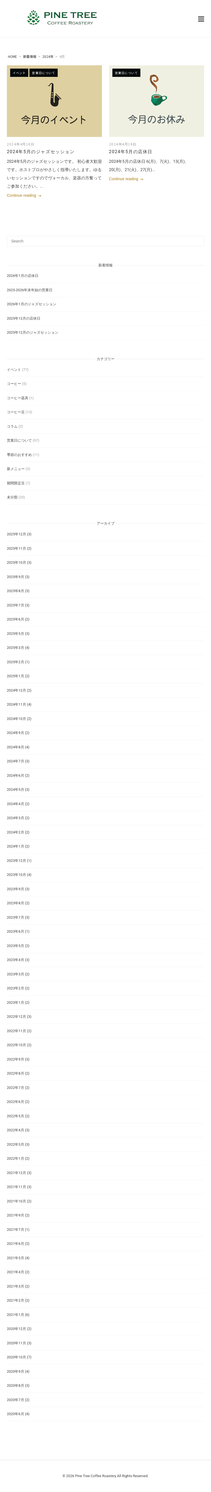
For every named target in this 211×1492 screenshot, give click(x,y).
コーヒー (14, 384)
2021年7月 (15, 1229)
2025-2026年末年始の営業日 (29, 290)
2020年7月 (15, 1400)
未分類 (12, 497)
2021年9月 (15, 1215)
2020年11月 (16, 1343)
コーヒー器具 (17, 398)
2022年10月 (16, 1045)
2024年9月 (15, 733)
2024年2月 (15, 832)
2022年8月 (15, 1073)
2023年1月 (15, 1002)
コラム (12, 426)
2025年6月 (15, 619)
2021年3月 (15, 1286)
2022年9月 (15, 1059)
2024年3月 (15, 818)
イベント (19, 73)
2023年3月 (15, 974)
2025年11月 (16, 548)
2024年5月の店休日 (131, 151)
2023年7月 (15, 917)
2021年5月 (15, 1258)
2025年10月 (16, 562)
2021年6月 (15, 1244)
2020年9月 (15, 1371)
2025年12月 (16, 534)
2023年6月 (15, 931)
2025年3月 (15, 648)
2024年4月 (15, 804)
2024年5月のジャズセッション (41, 151)
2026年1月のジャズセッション (31, 304)
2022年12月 (16, 1017)
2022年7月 (15, 1088)
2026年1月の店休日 (22, 276)
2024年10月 (16, 719)
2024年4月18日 (20, 144)
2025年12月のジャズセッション (32, 332)
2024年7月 (15, 761)
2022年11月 (16, 1031)
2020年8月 (15, 1385)
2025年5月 (15, 634)
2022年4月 (15, 1130)
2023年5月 (15, 946)
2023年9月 (15, 889)
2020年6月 (15, 1414)
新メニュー (16, 469)
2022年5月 (15, 1116)
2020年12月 (16, 1329)
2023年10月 (16, 875)
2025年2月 (15, 662)
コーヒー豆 (16, 412)
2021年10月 (16, 1201)
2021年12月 (16, 1173)
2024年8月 (15, 747)
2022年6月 (15, 1102)
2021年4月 (15, 1272)
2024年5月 (15, 789)
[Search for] (105, 241)
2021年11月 (16, 1187)
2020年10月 (16, 1357)
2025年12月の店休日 (23, 318)
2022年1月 (15, 1158)
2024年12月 (16, 690)
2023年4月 (15, 960)
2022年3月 (15, 1144)
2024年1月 (15, 846)
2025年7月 (15, 605)
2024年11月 (16, 704)
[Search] (198, 239)
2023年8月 (15, 903)
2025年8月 (15, 591)
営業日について (43, 73)
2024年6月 (15, 775)
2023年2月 (15, 988)
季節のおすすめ (19, 455)
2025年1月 (15, 676)
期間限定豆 (16, 483)
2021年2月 (15, 1300)
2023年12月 (16, 861)
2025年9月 (15, 577)
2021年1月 (15, 1315)
